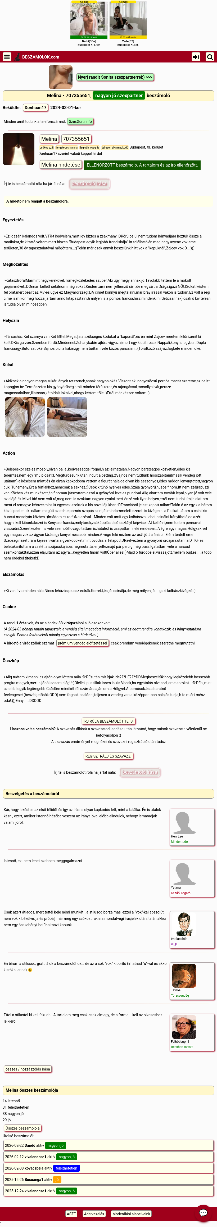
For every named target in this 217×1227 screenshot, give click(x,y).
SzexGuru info (80, 121)
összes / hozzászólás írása (28, 1069)
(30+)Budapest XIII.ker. (88, 23)
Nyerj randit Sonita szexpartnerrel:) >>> (115, 77)
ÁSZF (71, 1214)
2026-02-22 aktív (35, 1145)
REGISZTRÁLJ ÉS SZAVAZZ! (108, 756)
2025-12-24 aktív (41, 1191)
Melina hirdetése (60, 165)
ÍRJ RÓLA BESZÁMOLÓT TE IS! (108, 721)
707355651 (76, 139)
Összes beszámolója (23, 1128)
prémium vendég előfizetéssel (82, 643)
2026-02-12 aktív (41, 1156)
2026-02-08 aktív (42, 1168)
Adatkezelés (94, 1214)
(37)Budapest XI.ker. (128, 23)
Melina (49, 139)
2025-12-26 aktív (33, 1179)
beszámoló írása (89, 183)
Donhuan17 (35, 107)
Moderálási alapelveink (131, 1214)
